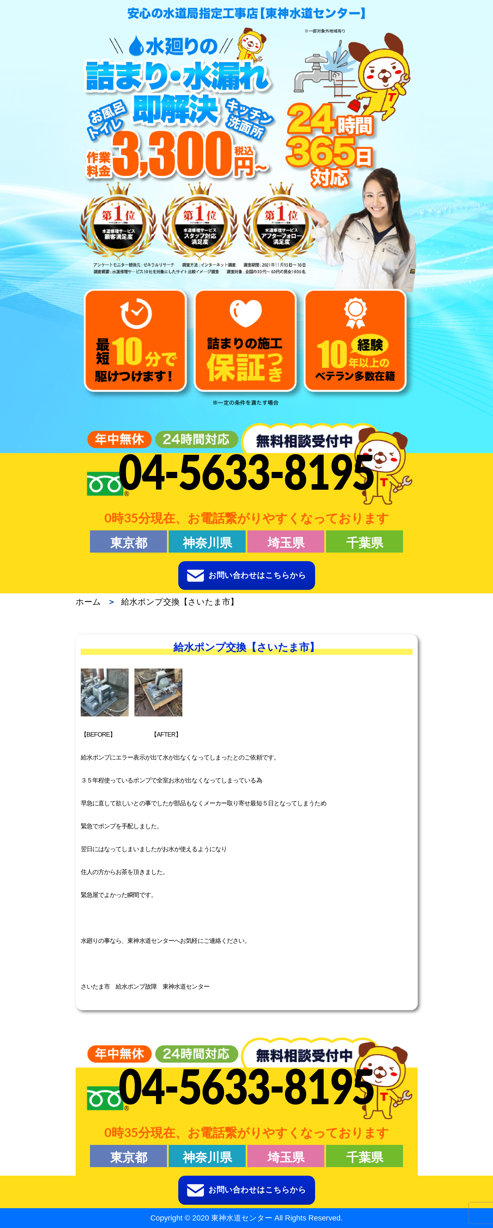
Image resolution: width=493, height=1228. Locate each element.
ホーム (88, 601)
